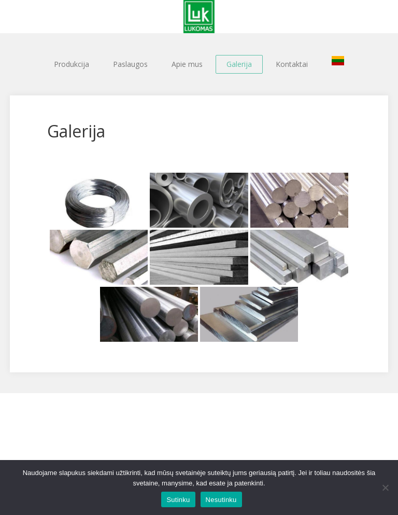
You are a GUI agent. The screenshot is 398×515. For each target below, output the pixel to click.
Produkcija (71, 64)
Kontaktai (292, 64)
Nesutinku (221, 500)
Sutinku (178, 500)
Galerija (239, 64)
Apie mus (187, 64)
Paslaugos (130, 64)
